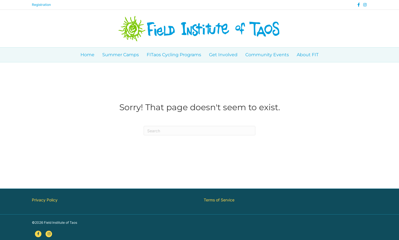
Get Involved (223, 54)
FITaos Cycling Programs (174, 54)
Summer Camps (120, 54)
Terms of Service (219, 199)
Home (87, 54)
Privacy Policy (45, 199)
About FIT (308, 54)
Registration (41, 5)
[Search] (199, 130)
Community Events (267, 54)
